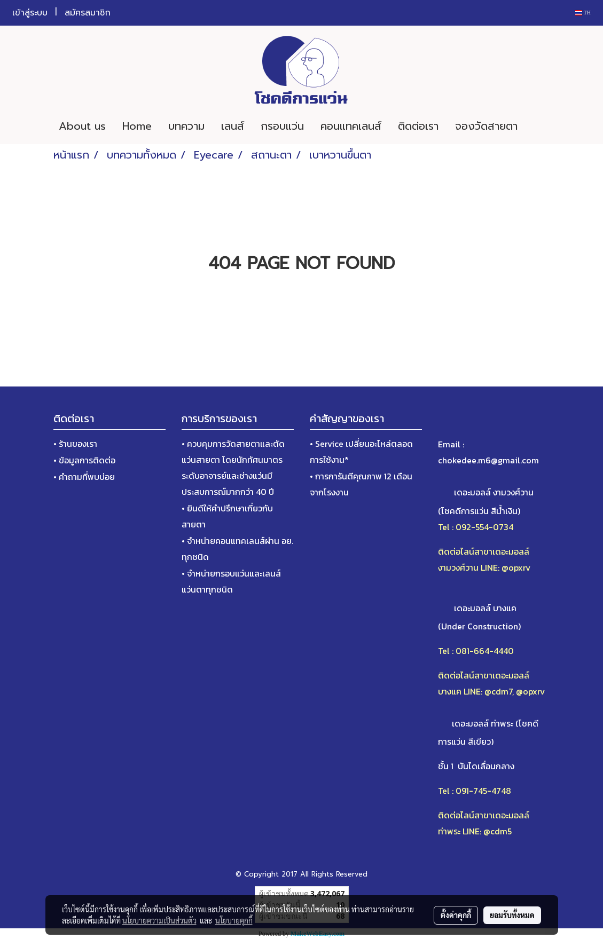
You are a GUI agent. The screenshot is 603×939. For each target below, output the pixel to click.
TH (583, 12)
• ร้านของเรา (75, 443)
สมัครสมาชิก (88, 12)
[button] (541, 126)
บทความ (186, 126)
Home (137, 126)
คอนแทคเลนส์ (350, 126)
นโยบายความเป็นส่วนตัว (159, 920)
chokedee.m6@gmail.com (488, 460)
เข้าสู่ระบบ (30, 12)
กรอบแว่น (282, 126)
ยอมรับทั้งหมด (512, 915)
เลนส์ (232, 126)
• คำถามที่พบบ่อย (84, 476)
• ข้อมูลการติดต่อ (84, 460)
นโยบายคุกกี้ (234, 920)
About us (82, 126)
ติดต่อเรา (418, 126)
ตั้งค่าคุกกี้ (456, 915)
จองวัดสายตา (486, 126)
